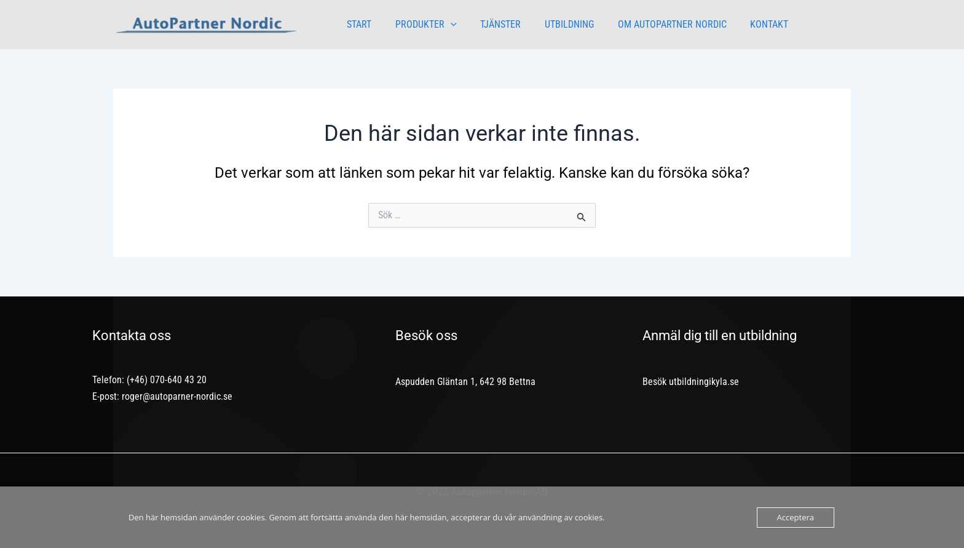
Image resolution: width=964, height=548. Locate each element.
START (357, 24)
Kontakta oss (131, 335)
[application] (444, 24)
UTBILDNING (555, 24)
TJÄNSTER (490, 24)
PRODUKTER (420, 24)
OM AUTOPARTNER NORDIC (653, 24)
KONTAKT (747, 24)
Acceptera (795, 517)
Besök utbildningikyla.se (690, 381)
